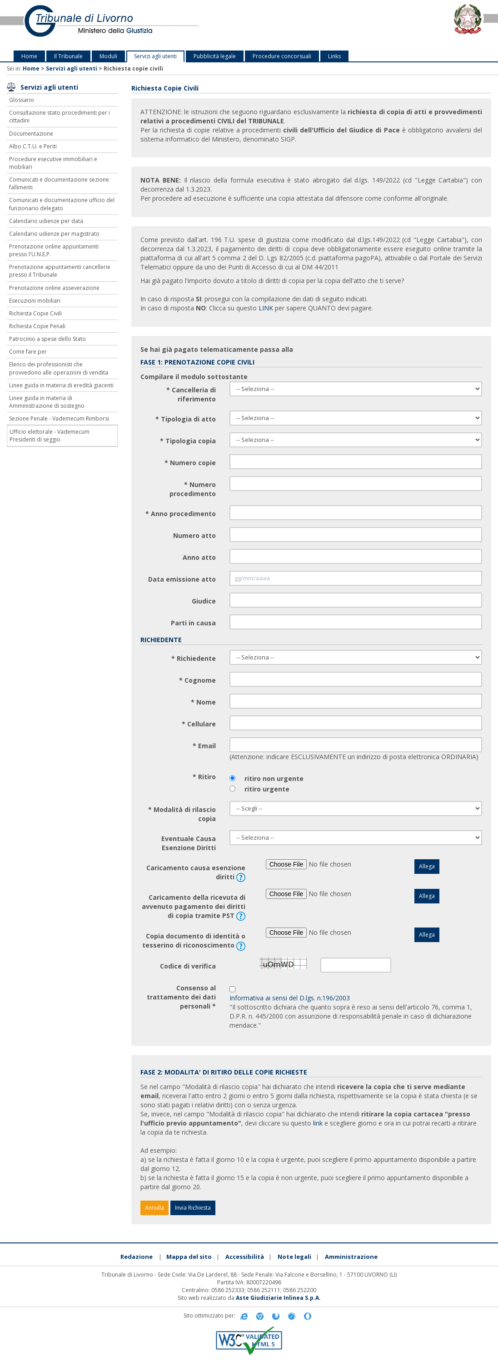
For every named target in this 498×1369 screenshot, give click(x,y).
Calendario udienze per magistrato (54, 234)
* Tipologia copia (188, 440)
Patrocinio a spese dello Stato (47, 339)
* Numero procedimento (192, 489)
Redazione (136, 1256)
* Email (204, 745)
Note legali (294, 1256)
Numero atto (194, 535)
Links (334, 56)
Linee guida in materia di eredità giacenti (61, 385)
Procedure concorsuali (282, 56)
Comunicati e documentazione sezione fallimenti (59, 183)
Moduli (108, 56)
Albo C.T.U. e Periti (33, 146)
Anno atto (199, 557)
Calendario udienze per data (46, 221)
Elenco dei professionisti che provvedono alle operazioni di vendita (58, 368)
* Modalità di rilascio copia (182, 814)
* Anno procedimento (180, 513)
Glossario (21, 100)
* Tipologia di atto (185, 419)
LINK (266, 308)
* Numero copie (190, 462)
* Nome (203, 702)
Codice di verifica (188, 966)
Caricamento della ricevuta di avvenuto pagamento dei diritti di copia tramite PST (193, 907)
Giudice (204, 601)
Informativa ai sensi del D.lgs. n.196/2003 (289, 998)
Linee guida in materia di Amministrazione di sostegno (47, 402)
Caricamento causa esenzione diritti (195, 872)
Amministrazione (351, 1256)
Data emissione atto (182, 579)
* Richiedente (193, 658)
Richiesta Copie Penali (37, 326)
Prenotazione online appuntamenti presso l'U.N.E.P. (54, 250)
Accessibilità (244, 1256)
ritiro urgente (266, 789)
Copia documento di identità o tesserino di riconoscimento (193, 941)
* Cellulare (199, 724)
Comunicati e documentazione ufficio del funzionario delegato (62, 204)
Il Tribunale (68, 56)
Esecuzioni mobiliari (34, 300)
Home (29, 56)
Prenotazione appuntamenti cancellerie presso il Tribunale (59, 271)
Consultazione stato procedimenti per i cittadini (59, 116)
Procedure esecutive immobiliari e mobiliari (53, 163)
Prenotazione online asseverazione (54, 288)
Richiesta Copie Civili (35, 313)
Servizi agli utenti (155, 56)
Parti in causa (193, 623)
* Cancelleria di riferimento (191, 394)
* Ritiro (204, 776)
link (318, 1123)
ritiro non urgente (274, 778)
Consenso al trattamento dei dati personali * (181, 997)
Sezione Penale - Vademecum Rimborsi (59, 418)
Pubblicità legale (215, 56)
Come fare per (28, 351)
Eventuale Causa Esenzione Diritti (188, 843)
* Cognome (197, 680)
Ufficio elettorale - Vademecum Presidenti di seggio (50, 435)
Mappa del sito (189, 1256)
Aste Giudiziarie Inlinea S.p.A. (278, 1298)
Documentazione (31, 133)
